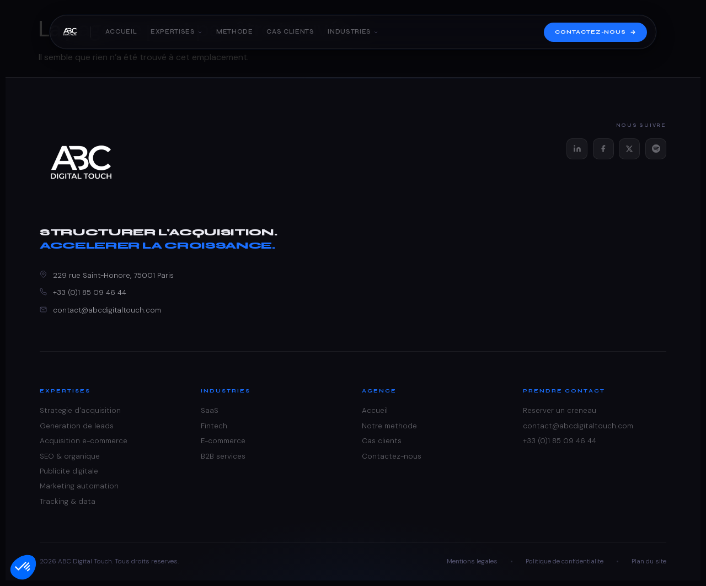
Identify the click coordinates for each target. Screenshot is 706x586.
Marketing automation (79, 486)
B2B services (223, 456)
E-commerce (223, 440)
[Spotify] (655, 148)
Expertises (176, 32)
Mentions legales (472, 561)
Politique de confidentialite (564, 561)
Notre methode (389, 426)
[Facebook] (603, 148)
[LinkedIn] (576, 148)
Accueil (121, 32)
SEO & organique (70, 456)
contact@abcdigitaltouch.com (107, 310)
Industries (353, 32)
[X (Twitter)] (629, 148)
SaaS (209, 410)
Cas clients (290, 32)
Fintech (214, 426)
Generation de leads (77, 426)
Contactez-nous (595, 32)
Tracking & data (67, 501)
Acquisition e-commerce (83, 440)
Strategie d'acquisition (80, 410)
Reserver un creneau (559, 410)
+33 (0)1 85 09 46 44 (89, 292)
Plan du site (649, 561)
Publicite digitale (69, 471)
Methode (234, 32)
